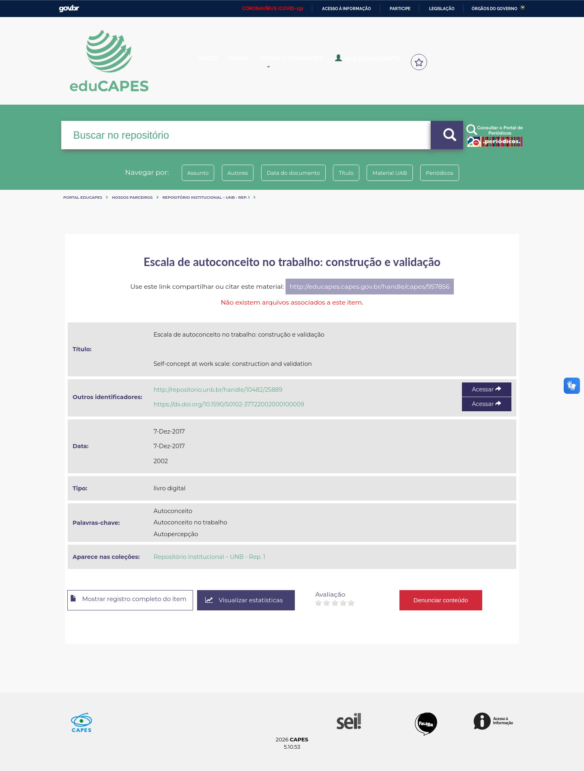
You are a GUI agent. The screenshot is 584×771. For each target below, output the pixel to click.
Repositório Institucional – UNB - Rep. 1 (206, 197)
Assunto (184, 173)
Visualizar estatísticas (259, 600)
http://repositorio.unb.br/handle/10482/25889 (218, 389)
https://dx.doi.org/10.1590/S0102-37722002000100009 (229, 404)
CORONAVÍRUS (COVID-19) (272, 8)
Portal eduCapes (82, 197)
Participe (400, 8)
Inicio (214, 61)
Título (348, 173)
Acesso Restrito (373, 61)
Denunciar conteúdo (458, 600)
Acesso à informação (346, 8)
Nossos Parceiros (132, 197)
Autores (229, 173)
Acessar (486, 389)
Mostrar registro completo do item (135, 601)
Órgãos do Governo (494, 8)
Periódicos (454, 173)
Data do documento (290, 173)
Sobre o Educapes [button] (302, 61)
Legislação (442, 8)
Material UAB (398, 173)
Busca (246, 61)
